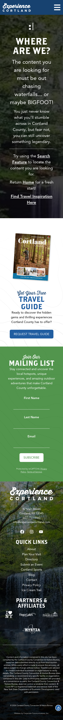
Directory (31, 559)
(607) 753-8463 (31, 517)
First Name (31, 398)
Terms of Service (34, 472)
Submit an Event (31, 564)
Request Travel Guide (31, 334)
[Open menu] (57, 7)
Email (31, 436)
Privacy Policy (31, 585)
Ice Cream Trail (31, 590)
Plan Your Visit (31, 554)
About (31, 549)
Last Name (31, 417)
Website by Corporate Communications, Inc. (31, 713)
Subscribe (31, 457)
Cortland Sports (31, 569)
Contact (31, 580)
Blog (31, 575)
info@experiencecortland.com (31, 522)
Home (28, 182)
